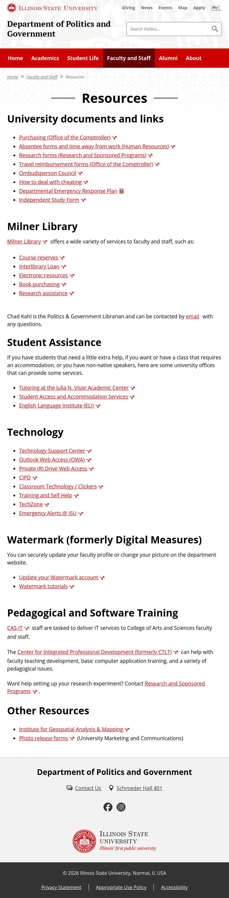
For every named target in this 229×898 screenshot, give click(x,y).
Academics (45, 58)
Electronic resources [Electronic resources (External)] (43, 275)
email (192, 316)
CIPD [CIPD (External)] (25, 477)
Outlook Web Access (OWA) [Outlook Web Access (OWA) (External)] (52, 459)
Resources (75, 77)
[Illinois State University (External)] (52, 7)
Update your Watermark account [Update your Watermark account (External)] (58, 577)
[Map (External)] (183, 7)
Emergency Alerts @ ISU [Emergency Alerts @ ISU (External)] (48, 513)
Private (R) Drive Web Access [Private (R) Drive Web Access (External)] (53, 468)
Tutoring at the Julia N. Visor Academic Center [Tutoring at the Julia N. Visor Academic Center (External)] (74, 387)
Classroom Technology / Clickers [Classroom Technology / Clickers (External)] (58, 486)
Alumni (168, 58)
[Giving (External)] (128, 7)
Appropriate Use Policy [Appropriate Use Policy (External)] (121, 887)
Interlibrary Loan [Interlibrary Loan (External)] (39, 266)
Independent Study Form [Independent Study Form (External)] (49, 199)
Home (15, 58)
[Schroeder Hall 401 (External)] (135, 788)
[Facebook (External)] (107, 807)
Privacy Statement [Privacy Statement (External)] (61, 887)
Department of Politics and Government (59, 28)
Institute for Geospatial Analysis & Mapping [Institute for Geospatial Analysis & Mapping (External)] (71, 729)
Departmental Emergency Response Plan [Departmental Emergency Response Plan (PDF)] (68, 190)
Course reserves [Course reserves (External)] (38, 257)
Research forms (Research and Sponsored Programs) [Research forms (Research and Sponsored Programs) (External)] (82, 155)
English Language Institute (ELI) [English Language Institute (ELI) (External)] (56, 405)
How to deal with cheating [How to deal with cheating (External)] (50, 181)
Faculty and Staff (129, 58)
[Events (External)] (165, 7)
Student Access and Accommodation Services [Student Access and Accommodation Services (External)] (73, 396)
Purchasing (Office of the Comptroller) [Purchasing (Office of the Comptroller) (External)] (64, 137)
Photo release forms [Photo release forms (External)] (43, 738)
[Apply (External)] (199, 7)
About (194, 58)
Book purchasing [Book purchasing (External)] (39, 284)
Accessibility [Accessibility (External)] (174, 887)
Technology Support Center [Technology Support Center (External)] (52, 450)
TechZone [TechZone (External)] (31, 504)
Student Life (83, 58)
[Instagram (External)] (121, 807)
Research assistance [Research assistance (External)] (43, 293)
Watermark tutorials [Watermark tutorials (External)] (43, 586)
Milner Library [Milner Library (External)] (24, 241)
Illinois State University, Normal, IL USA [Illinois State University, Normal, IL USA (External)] (123, 873)
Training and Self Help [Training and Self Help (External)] (45, 495)
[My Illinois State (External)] (216, 7)
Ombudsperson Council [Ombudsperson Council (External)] (47, 173)
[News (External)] (147, 7)
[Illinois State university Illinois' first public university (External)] (114, 841)
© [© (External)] (65, 873)
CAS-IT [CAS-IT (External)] (15, 627)
